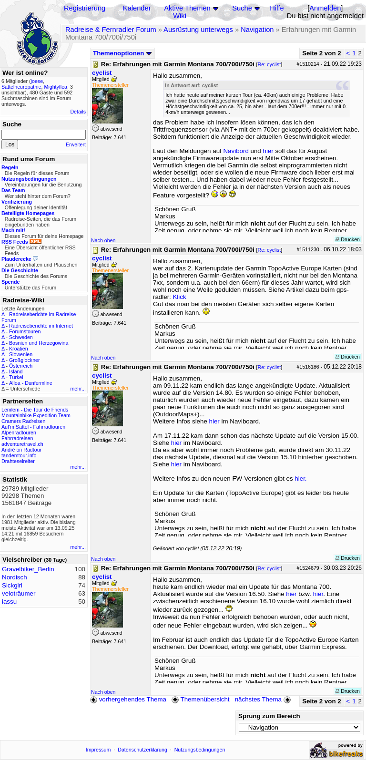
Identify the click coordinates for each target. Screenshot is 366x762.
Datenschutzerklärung (142, 749)
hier (268, 150)
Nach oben (103, 240)
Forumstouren (25, 331)
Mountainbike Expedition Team (36, 415)
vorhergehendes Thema (128, 699)
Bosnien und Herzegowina (38, 343)
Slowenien (20, 354)
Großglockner (24, 360)
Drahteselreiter (18, 461)
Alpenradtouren (18, 432)
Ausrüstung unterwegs (198, 29)
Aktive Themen (187, 8)
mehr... (78, 388)
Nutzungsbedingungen (199, 749)
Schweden (21, 337)
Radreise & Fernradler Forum (110, 29)
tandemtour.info (18, 455)
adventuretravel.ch (22, 444)
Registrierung (84, 8)
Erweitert (76, 144)
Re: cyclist (269, 64)
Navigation (257, 29)
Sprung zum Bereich (269, 716)
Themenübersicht (200, 699)
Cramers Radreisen (23, 421)
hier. (300, 478)
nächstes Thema (264, 699)
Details (78, 111)
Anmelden (325, 8)
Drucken (348, 239)
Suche (242, 8)
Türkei (16, 377)
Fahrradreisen (17, 438)
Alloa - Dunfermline (30, 383)
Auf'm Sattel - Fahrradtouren (33, 427)
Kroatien (18, 348)
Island (15, 371)
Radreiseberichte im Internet (41, 326)
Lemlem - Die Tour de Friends (34, 409)
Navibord (235, 150)
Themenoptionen (122, 53)
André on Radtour (21, 450)
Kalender (137, 8)
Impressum (98, 749)
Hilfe (277, 8)
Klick (179, 296)
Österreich (20, 366)
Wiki (179, 16)
